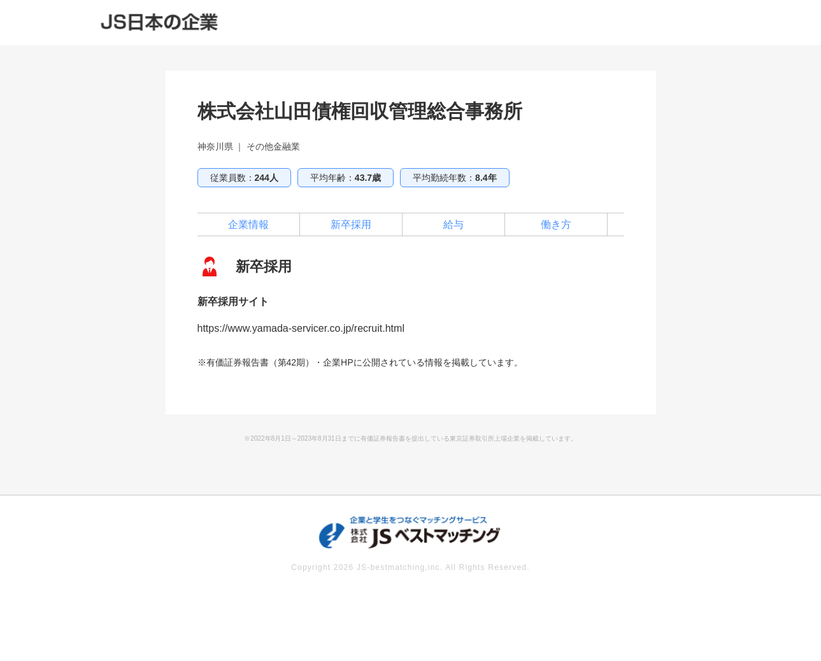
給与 (453, 224)
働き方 (556, 224)
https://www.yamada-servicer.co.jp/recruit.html (300, 328)
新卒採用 (351, 224)
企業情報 (248, 224)
